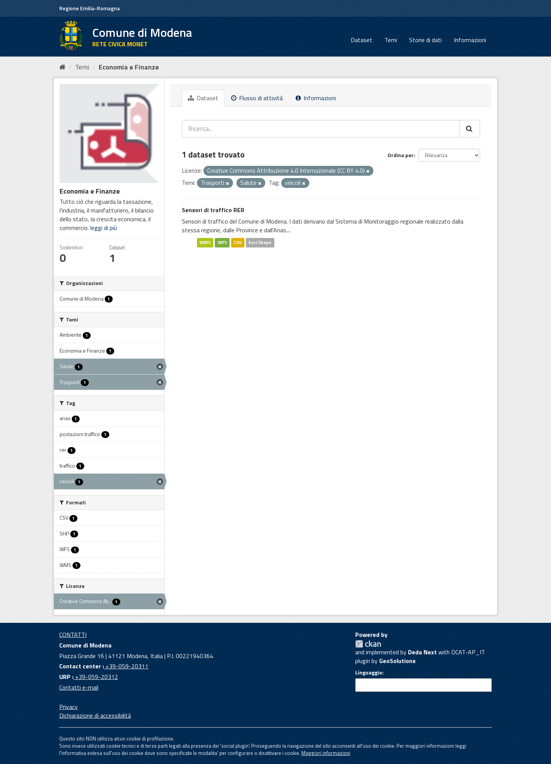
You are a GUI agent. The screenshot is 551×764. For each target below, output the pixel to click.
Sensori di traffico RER (213, 209)
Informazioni (470, 39)
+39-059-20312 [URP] (96, 676)
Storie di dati (425, 39)
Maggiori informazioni (325, 753)
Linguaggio (368, 672)
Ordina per (400, 155)
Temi (390, 39)
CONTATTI (73, 634)
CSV (238, 242)
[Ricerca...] (321, 128)
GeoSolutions (397, 660)
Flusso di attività (257, 97)
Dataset (361, 39)
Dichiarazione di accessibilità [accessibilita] (95, 715)
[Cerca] (470, 128)
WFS (222, 242)
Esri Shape (260, 242)
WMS (205, 242)
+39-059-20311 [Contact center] (126, 666)
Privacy (68, 706)
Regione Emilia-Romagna (89, 8)
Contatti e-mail (78, 687)
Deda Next (422, 652)
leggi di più (103, 227)
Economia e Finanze (129, 67)
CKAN (368, 644)
